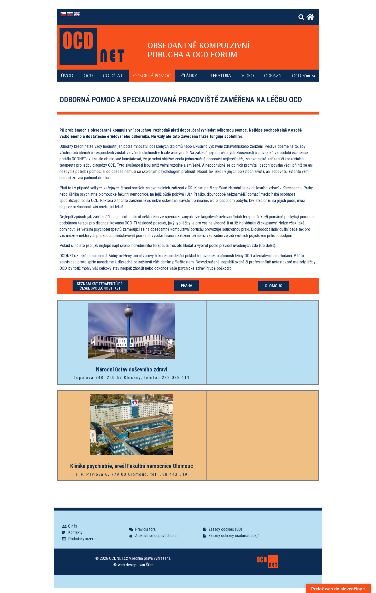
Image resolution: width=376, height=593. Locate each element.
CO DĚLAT (113, 75)
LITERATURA (219, 75)
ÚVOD (67, 75)
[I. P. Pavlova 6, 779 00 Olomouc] (262, 435)
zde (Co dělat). (264, 245)
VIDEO (248, 75)
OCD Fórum (303, 75)
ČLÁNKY (189, 75)
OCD (88, 75)
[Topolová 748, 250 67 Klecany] (262, 342)
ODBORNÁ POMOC (152, 75)
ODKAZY (272, 75)
